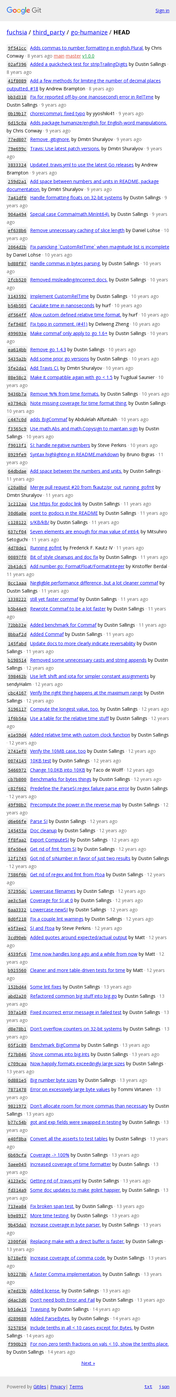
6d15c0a (17, 123)
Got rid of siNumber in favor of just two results (80, 858)
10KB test (40, 760)
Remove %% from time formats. (64, 394)
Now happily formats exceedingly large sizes (77, 1063)
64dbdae (17, 471)
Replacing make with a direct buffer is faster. (77, 1241)
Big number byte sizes (53, 1080)
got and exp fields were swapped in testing (75, 1122)
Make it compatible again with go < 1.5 (71, 377)
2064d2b (17, 247)
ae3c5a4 (17, 900)
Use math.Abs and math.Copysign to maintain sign (84, 428)
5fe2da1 (17, 368)
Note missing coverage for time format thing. (78, 403)
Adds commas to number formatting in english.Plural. (87, 48)
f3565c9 (17, 429)
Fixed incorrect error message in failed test (76, 1012)
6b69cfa (17, 1155)
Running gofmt (46, 548)
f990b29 (17, 1344)
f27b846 (17, 1054)
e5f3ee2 (17, 928)
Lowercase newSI (49, 909)
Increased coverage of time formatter (70, 1164)
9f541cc (17, 48)
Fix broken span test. (52, 1206)
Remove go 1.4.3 (48, 349)
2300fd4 (17, 1241)
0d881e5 (17, 1080)
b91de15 (17, 1309)
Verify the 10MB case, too (58, 751)
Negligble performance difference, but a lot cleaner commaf (94, 583)
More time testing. (49, 1215)
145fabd (17, 644)
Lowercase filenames (53, 891)
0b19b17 (17, 114)
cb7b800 (17, 779)
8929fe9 (17, 455)
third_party (49, 32)
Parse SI (39, 821)
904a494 (17, 214)
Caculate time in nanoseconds (62, 305)
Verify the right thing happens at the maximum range (86, 693)
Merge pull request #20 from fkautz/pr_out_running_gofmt (92, 487)
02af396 (17, 64)
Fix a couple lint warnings (57, 919)
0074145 (17, 761)
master (73, 56)
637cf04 (17, 532)
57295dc (17, 891)
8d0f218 (17, 919)
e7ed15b (17, 1291)
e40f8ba (17, 1139)
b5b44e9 (17, 609)
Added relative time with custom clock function (80, 735)
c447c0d (17, 419)
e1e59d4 (17, 735)
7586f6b (17, 875)
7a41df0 (17, 198)
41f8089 (17, 81)
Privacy (57, 1386)
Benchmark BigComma (55, 1045)
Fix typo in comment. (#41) (59, 324)
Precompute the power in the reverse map (75, 804)
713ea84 (17, 1206)
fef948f (17, 324)
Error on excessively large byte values (70, 1089)
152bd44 (17, 987)
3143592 (17, 296)
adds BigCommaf (48, 419)
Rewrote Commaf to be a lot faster (68, 608)
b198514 (17, 660)
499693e (17, 333)
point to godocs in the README (64, 513)
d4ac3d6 (17, 1300)
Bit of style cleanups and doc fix (64, 557)
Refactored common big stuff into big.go (73, 996)
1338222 (17, 599)
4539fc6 (17, 954)
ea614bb (17, 350)
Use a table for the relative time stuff (69, 718)
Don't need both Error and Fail (62, 1300)
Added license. (45, 1290)
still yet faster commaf (54, 599)
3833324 (17, 165)
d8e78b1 (17, 1029)
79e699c (17, 149)
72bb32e (17, 625)
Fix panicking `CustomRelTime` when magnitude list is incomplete (99, 247)
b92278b (17, 1274)
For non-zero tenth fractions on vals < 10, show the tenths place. (99, 1344)
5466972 (17, 770)
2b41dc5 (17, 566)
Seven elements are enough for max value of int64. (84, 531)
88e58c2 (17, 377)
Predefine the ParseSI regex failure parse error (79, 788)
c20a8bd (17, 487)
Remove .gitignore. (50, 139)
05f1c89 (17, 1045)
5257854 (17, 1328)
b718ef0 (17, 1258)
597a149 (17, 1012)
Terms (76, 1386)
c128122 (17, 522)
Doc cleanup (43, 830)
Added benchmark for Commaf (63, 625)
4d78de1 (17, 548)
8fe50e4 (17, 849)
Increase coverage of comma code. (68, 1258)
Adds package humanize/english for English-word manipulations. (98, 123)
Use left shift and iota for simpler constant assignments (89, 676)
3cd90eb (17, 937)
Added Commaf (47, 634)
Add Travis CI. (44, 368)
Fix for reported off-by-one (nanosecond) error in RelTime (92, 97)
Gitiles (39, 1386)
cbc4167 (17, 693)
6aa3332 (17, 910)
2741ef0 (17, 751)
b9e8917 (17, 1216)
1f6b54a (17, 718)
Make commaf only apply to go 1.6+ (69, 333)
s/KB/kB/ (39, 522)
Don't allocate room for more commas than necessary (89, 1106)
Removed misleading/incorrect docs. (69, 279)
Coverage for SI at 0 (51, 900)
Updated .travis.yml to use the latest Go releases (82, 165)
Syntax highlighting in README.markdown (74, 454)
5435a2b (17, 359)
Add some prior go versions (59, 359)
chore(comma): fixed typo (57, 113)
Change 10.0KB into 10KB (57, 770)
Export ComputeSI (49, 840)
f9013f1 (17, 445)
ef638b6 (17, 230)
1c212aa (17, 504)
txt (148, 1386)
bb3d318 (17, 97)
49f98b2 (17, 805)
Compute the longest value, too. (64, 709)
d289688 (17, 1319)
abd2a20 (17, 996)
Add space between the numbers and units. (76, 471)
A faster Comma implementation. (65, 1274)
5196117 (17, 709)
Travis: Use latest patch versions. (65, 148)
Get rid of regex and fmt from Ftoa (67, 874)
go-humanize (89, 32)
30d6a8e (17, 513)
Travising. (40, 1309)
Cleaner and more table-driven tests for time (77, 970)
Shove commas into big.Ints (59, 1054)
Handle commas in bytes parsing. (65, 263)
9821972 (17, 1106)
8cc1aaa (17, 583)
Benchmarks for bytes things (60, 779)
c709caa (17, 1064)
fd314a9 (17, 1190)
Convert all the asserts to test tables (69, 1138)
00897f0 (17, 557)
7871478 (17, 1089)
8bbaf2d (17, 634)
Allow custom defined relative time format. (75, 315)
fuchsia (17, 32)
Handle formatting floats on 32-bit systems (76, 197)
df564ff (17, 315)
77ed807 (17, 139)
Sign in (162, 10)
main (59, 56)
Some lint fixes (45, 987)
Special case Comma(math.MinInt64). (70, 214)
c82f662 (17, 789)
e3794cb (17, 403)
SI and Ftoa (42, 928)
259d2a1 (17, 181)
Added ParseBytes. (50, 1318)
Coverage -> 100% (49, 1155)
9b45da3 (17, 1225)
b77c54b (17, 1122)
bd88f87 (17, 263)
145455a (17, 831)
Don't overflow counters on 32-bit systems (76, 1029)
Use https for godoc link (55, 504)
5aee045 (17, 1164)
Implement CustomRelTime (59, 296)
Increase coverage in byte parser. (65, 1225)
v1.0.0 (88, 56)
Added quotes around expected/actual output (78, 937)
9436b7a (17, 394)
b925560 (17, 970)
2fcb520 (17, 280)
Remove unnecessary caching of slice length (77, 230)
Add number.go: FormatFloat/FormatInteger (77, 566)
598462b (17, 676)
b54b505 (17, 306)
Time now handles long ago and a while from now (83, 954)
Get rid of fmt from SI (53, 849)
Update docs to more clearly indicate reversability (82, 643)
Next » (88, 1363)
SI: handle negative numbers (60, 445)
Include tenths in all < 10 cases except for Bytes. (81, 1328)
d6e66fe (17, 821)
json (164, 1386)
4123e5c (17, 1181)
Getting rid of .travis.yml (55, 1181)
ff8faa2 (17, 840)
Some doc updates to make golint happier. (75, 1190)
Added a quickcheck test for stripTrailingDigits (78, 64)
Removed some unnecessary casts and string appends (88, 660)
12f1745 (17, 858)
